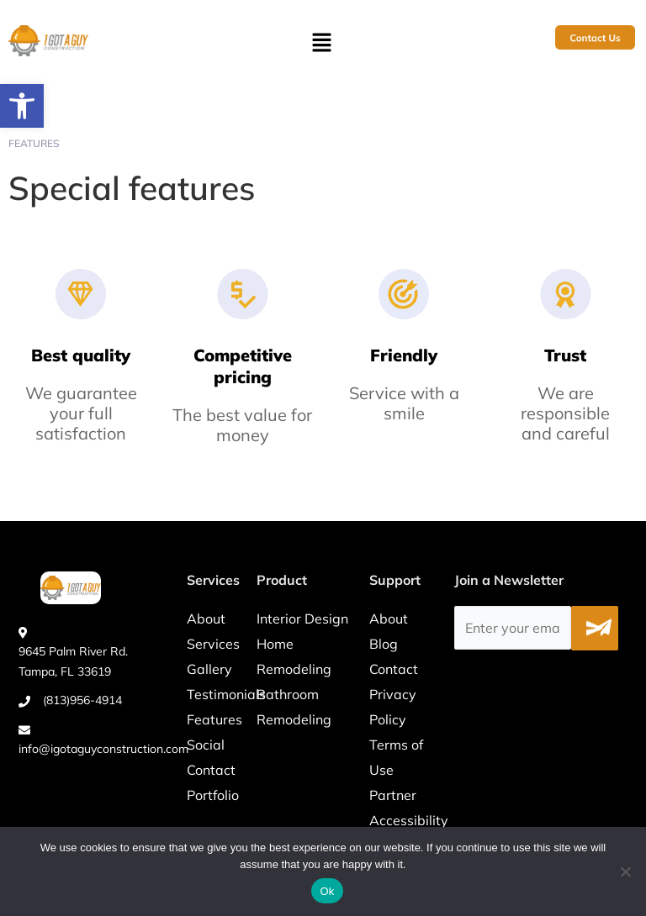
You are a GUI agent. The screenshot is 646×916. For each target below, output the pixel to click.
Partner (392, 795)
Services (213, 643)
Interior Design (302, 618)
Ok (327, 891)
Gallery (209, 669)
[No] (625, 871)
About (206, 618)
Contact (211, 769)
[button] (22, 106)
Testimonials (226, 694)
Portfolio (213, 795)
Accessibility (408, 820)
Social (206, 744)
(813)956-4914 (82, 700)
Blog (383, 643)
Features (214, 719)
